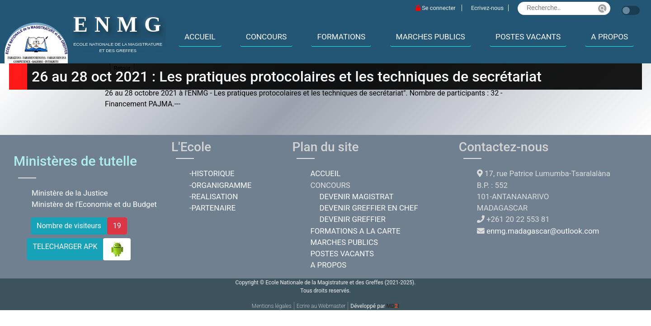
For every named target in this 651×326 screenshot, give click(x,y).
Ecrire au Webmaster (321, 306)
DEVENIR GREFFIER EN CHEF (368, 207)
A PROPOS (609, 36)
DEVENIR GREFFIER (352, 219)
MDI (392, 306)
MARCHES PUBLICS (430, 36)
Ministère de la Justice (70, 192)
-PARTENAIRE (212, 207)
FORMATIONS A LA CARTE (355, 230)
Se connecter (436, 8)
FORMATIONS (341, 36)
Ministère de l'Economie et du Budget (94, 204)
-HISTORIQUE (212, 173)
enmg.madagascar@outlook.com (542, 230)
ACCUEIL (200, 36)
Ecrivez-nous (487, 8)
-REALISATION (213, 196)
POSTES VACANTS (528, 36)
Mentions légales (272, 306)
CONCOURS (266, 36)
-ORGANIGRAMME (220, 185)
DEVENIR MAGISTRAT (356, 196)
